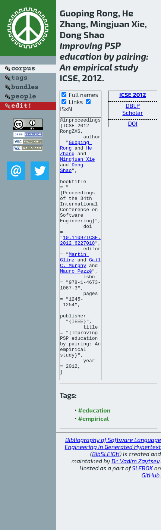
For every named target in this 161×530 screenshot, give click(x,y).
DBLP (133, 105)
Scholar (132, 112)
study (126, 67)
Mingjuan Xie (77, 167)
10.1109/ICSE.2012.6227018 (80, 265)
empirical (92, 67)
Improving (81, 45)
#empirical (93, 469)
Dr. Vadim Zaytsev (135, 512)
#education (94, 461)
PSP (113, 45)
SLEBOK (142, 519)
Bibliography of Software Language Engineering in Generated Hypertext (113, 494)
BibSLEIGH (105, 505)
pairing (131, 56)
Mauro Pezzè (76, 302)
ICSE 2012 (132, 94)
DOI (133, 123)
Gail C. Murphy (82, 292)
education (81, 56)
